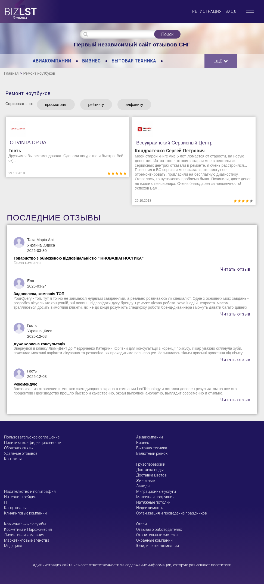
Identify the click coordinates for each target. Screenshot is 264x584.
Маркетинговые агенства (26, 540)
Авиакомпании (52, 61)
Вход (231, 11)
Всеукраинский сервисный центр (174, 143)
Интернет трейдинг (21, 497)
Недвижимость (149, 508)
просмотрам (56, 104)
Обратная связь (18, 448)
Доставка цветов (151, 475)
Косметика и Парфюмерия (28, 529)
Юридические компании (157, 546)
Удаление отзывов (21, 453)
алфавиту (134, 104)
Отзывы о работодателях (159, 529)
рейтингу (96, 104)
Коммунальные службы (25, 524)
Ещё (221, 61)
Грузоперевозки (150, 464)
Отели (141, 524)
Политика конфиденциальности (32, 442)
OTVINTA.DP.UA (28, 142)
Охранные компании (154, 540)
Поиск (167, 34)
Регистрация (207, 11)
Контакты (13, 459)
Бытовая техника (133, 61)
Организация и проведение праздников (171, 513)
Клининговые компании (25, 513)
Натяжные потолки (153, 502)
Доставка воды (150, 470)
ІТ (5, 502)
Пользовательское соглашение (32, 437)
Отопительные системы (157, 535)
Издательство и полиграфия (30, 491)
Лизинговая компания (24, 535)
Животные (145, 480)
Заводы (143, 486)
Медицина (13, 546)
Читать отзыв (235, 269)
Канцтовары (15, 508)
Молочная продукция (155, 497)
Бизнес (91, 61)
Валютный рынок (151, 453)
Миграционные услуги (156, 491)
